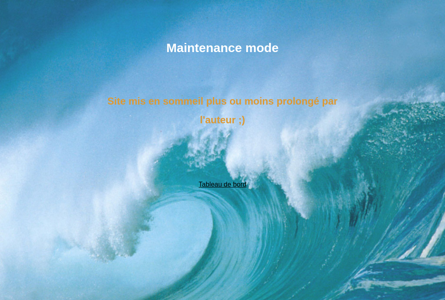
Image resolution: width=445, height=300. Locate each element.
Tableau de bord (223, 184)
